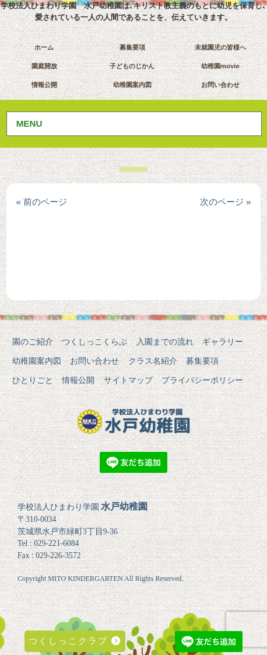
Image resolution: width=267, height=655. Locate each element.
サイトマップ (128, 380)
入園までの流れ (165, 341)
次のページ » (225, 202)
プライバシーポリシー (202, 380)
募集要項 (132, 47)
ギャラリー (222, 341)
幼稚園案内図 (132, 84)
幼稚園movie (220, 65)
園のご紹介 (32, 341)
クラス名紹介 (152, 360)
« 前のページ (41, 202)
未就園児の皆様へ (220, 47)
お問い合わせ (220, 84)
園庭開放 (44, 65)
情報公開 (44, 84)
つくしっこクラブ (75, 641)
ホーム (44, 47)
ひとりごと (32, 380)
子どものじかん (132, 65)
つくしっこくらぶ (94, 341)
